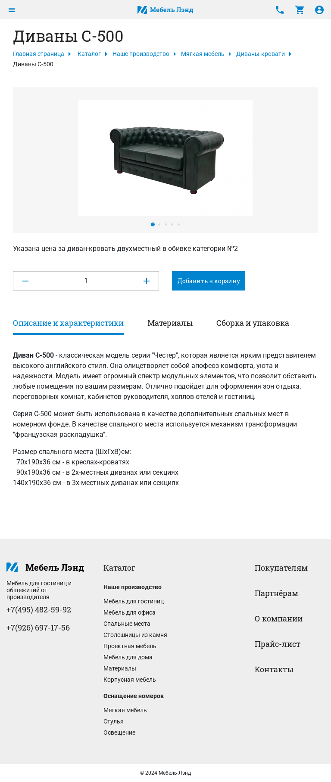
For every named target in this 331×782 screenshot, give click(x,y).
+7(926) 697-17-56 (38, 627)
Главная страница (38, 53)
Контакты (274, 669)
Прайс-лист (277, 644)
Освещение (119, 732)
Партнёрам (276, 593)
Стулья (113, 721)
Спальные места (126, 623)
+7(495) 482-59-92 (38, 609)
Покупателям (281, 568)
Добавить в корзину (209, 281)
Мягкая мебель (203, 53)
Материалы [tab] (170, 323)
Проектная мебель (129, 646)
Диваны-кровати (260, 53)
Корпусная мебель (129, 679)
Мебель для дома (128, 657)
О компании (279, 618)
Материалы (119, 668)
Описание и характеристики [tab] (68, 323)
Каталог (89, 53)
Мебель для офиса (129, 612)
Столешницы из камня (135, 634)
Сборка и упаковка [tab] (252, 323)
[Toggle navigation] (11, 10)
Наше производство (140, 53)
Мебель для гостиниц (133, 601)
